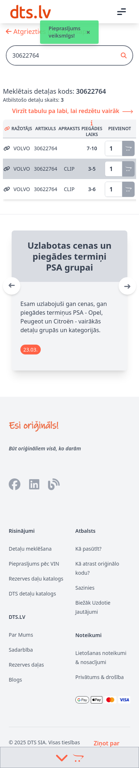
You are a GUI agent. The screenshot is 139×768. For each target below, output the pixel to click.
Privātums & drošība (99, 677)
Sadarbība (21, 649)
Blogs (15, 679)
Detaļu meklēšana (30, 548)
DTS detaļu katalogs (32, 593)
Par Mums (21, 634)
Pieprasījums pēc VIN (34, 563)
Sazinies (85, 587)
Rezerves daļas (26, 664)
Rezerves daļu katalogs (36, 578)
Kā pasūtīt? (88, 548)
